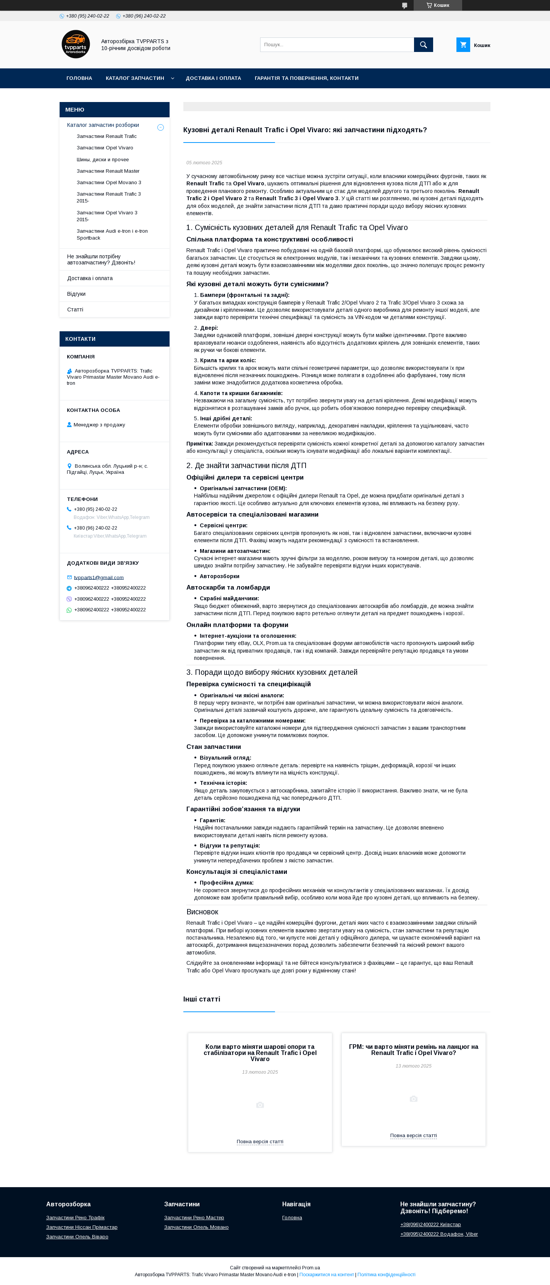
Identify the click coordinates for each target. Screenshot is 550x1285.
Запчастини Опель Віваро (77, 1237)
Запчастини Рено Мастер (194, 1217)
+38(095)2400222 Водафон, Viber (439, 1234)
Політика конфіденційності (387, 1274)
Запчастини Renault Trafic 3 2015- (109, 197)
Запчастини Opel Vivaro (105, 148)
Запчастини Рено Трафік (75, 1217)
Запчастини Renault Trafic (107, 136)
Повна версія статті (260, 1141)
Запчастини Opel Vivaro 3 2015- (107, 216)
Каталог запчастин (135, 78)
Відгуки (76, 294)
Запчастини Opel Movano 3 (109, 182)
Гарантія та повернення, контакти (307, 78)
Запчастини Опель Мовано (196, 1227)
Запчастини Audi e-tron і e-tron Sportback (112, 234)
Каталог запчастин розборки (103, 125)
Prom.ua (311, 1267)
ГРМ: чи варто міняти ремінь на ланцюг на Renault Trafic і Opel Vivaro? (413, 1050)
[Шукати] (423, 44)
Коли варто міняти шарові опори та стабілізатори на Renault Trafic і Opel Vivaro (260, 1053)
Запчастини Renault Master (108, 171)
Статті (75, 309)
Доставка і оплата (213, 78)
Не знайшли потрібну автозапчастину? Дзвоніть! (101, 259)
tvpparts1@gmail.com (99, 577)
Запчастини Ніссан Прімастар (82, 1227)
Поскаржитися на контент (326, 1274)
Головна (79, 78)
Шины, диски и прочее (103, 159)
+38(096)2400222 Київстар (430, 1224)
